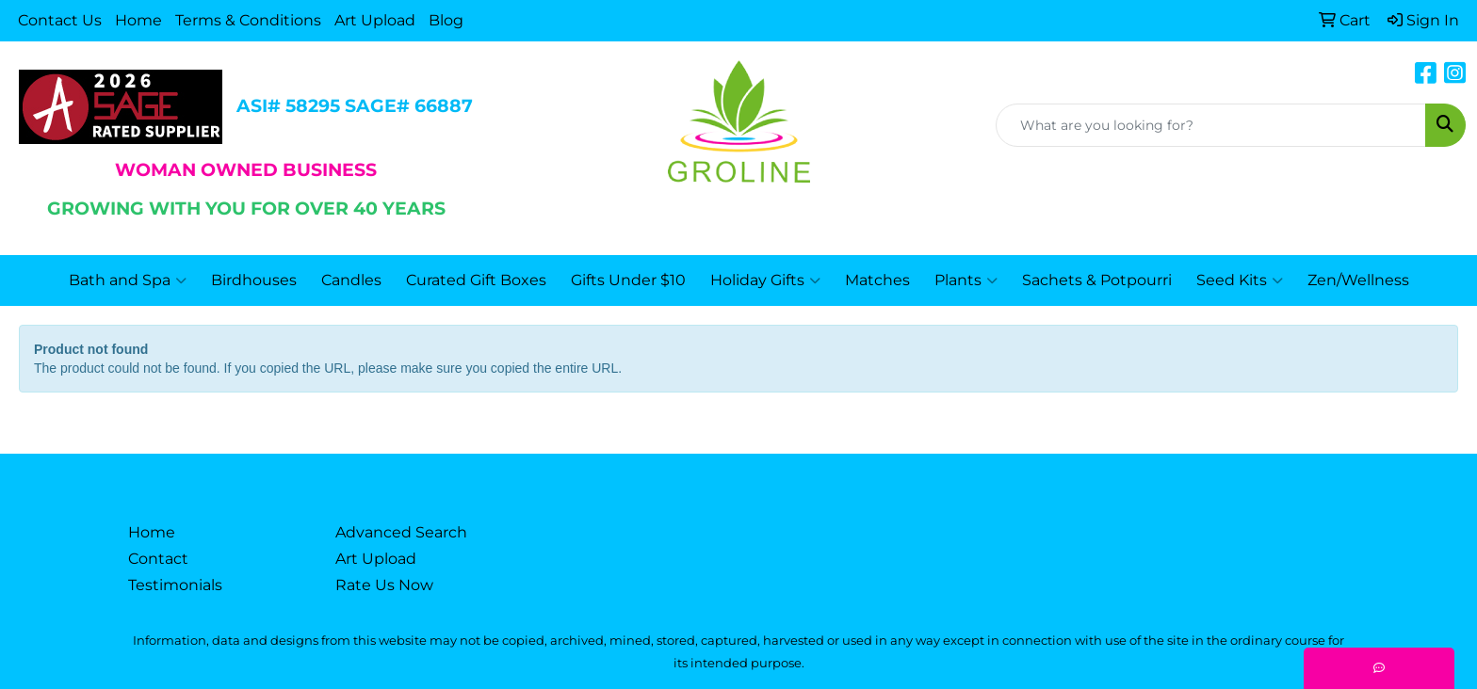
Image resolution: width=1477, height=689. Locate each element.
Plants (966, 280)
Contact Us (60, 20)
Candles (351, 280)
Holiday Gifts (765, 280)
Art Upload (374, 20)
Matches (877, 280)
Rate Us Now (384, 585)
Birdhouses (254, 280)
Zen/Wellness (1358, 280)
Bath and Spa (128, 280)
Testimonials (175, 585)
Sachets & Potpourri (1097, 280)
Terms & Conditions (248, 20)
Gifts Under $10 (628, 280)
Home (138, 20)
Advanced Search (401, 532)
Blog (446, 20)
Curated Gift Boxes (476, 280)
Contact (158, 559)
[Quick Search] (1211, 125)
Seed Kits (1239, 280)
